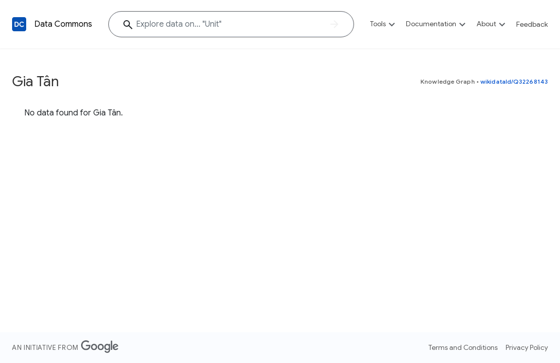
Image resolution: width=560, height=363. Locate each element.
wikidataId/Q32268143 (514, 81)
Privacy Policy (527, 347)
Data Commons (63, 24)
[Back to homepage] (19, 24)
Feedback (532, 24)
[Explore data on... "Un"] (231, 24)
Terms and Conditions (463, 347)
